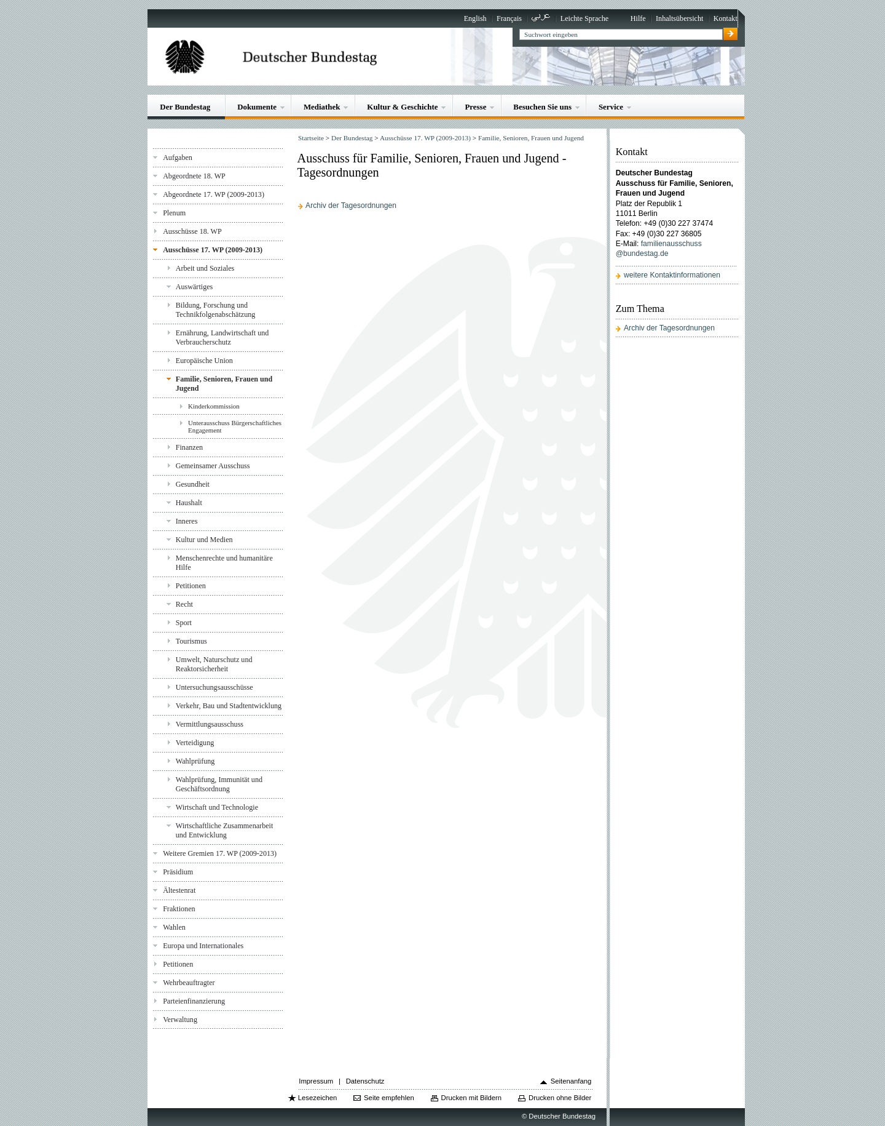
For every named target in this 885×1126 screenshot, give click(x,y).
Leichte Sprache (584, 18)
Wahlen (174, 927)
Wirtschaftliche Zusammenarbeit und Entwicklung (224, 830)
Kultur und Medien (204, 539)
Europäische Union (204, 360)
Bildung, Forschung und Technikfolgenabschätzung (216, 310)
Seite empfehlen (389, 1097)
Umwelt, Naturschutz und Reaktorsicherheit (214, 664)
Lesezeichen (317, 1097)
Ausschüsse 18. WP (192, 231)
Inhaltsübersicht (679, 18)
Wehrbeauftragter (188, 982)
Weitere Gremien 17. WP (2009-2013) (220, 853)
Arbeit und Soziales (205, 268)
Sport (184, 622)
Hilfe (638, 18)
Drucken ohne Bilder (560, 1097)
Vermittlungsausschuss (209, 724)
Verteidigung (195, 742)
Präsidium (178, 872)
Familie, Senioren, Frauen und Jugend (224, 384)
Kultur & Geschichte (402, 106)
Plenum (174, 213)
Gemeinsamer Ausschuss (213, 465)
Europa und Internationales (203, 945)
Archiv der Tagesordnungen (350, 205)
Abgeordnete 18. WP (194, 176)
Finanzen (189, 447)
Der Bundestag (185, 106)
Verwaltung (180, 1019)
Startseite (311, 138)
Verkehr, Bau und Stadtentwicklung (228, 705)
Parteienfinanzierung (194, 1001)
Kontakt (726, 18)
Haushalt (189, 502)
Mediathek (322, 106)
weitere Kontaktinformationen (672, 275)
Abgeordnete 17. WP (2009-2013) (213, 194)
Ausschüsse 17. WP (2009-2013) (212, 250)
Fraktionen (179, 908)
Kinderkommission (214, 406)
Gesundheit (193, 484)
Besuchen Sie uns (542, 106)
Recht (184, 604)
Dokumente (257, 106)
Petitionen (191, 585)
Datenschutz (365, 1081)
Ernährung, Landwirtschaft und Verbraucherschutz (222, 337)
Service (611, 106)
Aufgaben (177, 157)
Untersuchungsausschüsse (214, 687)
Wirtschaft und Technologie (217, 807)
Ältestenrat (179, 890)
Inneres (187, 521)
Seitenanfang (571, 1081)
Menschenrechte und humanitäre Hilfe (224, 563)
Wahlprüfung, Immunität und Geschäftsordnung (219, 784)
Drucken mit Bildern (471, 1097)
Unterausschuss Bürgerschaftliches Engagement (234, 426)
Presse (475, 106)
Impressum (316, 1081)
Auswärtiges (194, 286)
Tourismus (191, 641)
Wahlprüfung (195, 761)
